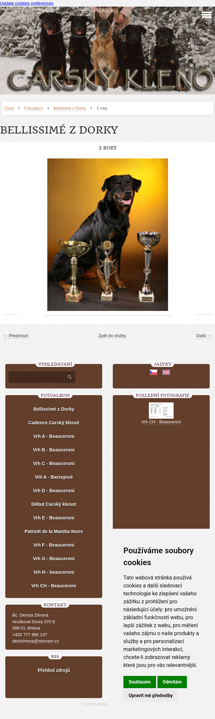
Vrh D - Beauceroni (53, 490)
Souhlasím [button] (140, 682)
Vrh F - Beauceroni (53, 545)
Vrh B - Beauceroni (53, 449)
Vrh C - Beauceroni (53, 463)
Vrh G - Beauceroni (53, 558)
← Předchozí (15, 335)
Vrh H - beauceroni (53, 572)
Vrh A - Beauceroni (53, 436)
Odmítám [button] (172, 682)
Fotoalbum (33, 108)
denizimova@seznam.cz (35, 640)
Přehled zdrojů (54, 670)
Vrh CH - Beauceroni (53, 585)
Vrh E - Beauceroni (53, 517)
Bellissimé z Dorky (70, 108)
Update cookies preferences (27, 3)
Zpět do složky (112, 335)
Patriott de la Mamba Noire (53, 531)
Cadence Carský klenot (53, 422)
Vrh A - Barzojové (54, 477)
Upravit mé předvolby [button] (151, 695)
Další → (204, 335)
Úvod (9, 108)
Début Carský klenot (53, 504)
